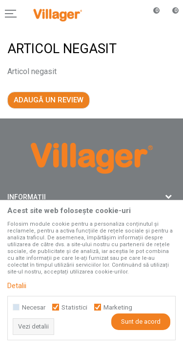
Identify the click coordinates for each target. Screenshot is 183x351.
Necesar (33, 307)
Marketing (117, 307)
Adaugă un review (48, 100)
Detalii (16, 285)
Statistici (74, 307)
